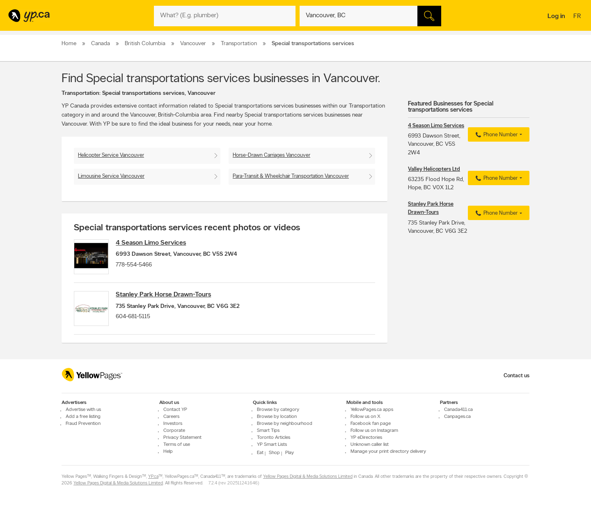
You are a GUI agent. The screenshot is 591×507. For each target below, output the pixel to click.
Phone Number (496, 135)
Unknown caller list (369, 444)
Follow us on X (365, 416)
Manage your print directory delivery (388, 451)
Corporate (174, 430)
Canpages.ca (457, 416)
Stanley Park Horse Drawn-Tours (166, 297)
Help (168, 451)
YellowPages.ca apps (371, 409)
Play (289, 452)
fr (578, 17)
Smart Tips (268, 430)
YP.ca (153, 477)
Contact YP (175, 409)
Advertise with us (83, 409)
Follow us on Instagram (374, 430)
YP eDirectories (366, 437)
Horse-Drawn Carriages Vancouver (271, 155)
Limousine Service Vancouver (111, 176)
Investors (172, 423)
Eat (260, 452)
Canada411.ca (458, 409)
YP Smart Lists (272, 444)
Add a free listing (83, 416)
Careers (171, 416)
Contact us (516, 376)
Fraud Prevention (83, 423)
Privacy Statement (182, 437)
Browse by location (277, 416)
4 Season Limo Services (154, 243)
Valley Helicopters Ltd (434, 169)
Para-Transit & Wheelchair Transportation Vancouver (291, 176)
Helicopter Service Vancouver (111, 155)
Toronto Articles (273, 437)
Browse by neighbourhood (284, 423)
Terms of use (176, 444)
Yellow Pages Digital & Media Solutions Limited (308, 477)
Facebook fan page (370, 423)
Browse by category (278, 409)
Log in (556, 16)
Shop (274, 452)
